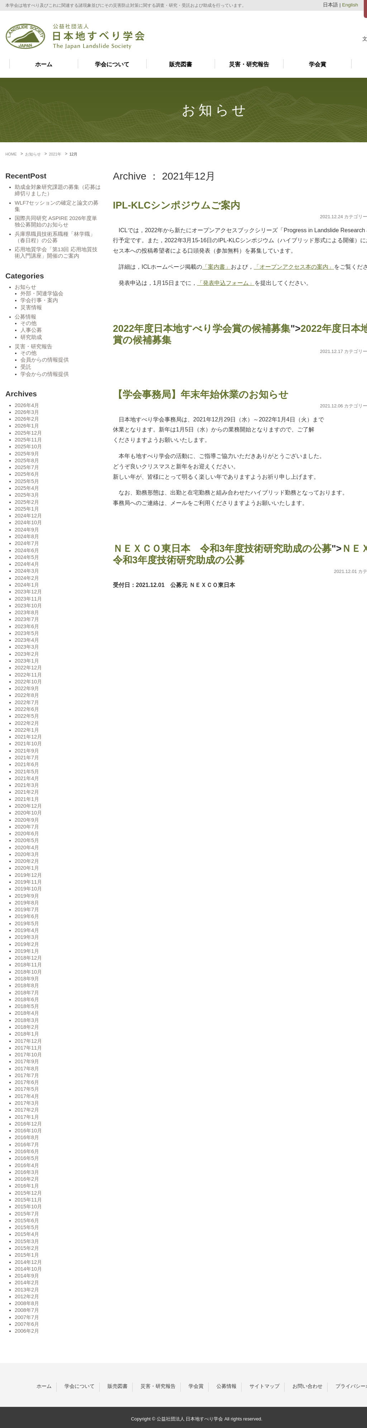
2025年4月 (27, 488)
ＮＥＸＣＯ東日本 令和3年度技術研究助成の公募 (222, 548)
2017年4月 (27, 1096)
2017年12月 (28, 1041)
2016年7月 (27, 1144)
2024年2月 (27, 578)
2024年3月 (27, 571)
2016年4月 (27, 1165)
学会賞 (317, 64)
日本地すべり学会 (74, 36)
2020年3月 (27, 854)
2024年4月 (27, 564)
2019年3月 (27, 937)
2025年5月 (27, 481)
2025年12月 (28, 433)
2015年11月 (28, 1200)
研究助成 (31, 337)
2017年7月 (27, 1075)
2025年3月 (27, 495)
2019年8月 (27, 903)
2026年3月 (27, 412)
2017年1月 (27, 1117)
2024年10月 (28, 522)
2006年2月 (27, 1331)
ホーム (43, 64)
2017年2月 (27, 1110)
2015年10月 (28, 1206)
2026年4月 (27, 405)
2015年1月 (27, 1255)
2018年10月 (28, 972)
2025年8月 (27, 460)
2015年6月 (27, 1220)
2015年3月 (27, 1241)
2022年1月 (27, 730)
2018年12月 (28, 958)
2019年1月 (27, 951)
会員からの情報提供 (44, 360)
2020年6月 (27, 833)
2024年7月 (27, 543)
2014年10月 (28, 1269)
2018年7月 (27, 992)
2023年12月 (28, 591)
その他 (28, 323)
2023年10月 (28, 605)
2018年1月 (27, 1034)
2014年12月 (28, 1262)
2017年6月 (27, 1082)
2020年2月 (27, 861)
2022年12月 (28, 667)
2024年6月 (27, 550)
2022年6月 (27, 709)
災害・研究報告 (249, 64)
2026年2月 (27, 419)
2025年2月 (27, 502)
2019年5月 (27, 923)
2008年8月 (27, 1303)
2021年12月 (28, 737)
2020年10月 (28, 813)
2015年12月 (28, 1193)
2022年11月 (28, 675)
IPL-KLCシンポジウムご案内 (176, 205)
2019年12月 (28, 875)
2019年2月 (27, 944)
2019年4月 (27, 930)
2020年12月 (28, 806)
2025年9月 (27, 454)
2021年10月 (28, 743)
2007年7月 (27, 1317)
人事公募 (31, 330)
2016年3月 (27, 1172)
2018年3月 (27, 1020)
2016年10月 (28, 1130)
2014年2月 (27, 1282)
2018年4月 (27, 1013)
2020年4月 (27, 847)
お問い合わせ (307, 1386)
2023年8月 (27, 612)
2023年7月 (27, 619)
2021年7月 (27, 757)
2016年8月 (27, 1137)
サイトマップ (264, 1386)
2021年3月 (27, 785)
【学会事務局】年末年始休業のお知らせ (201, 394)
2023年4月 (27, 640)
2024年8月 (27, 536)
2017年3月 (27, 1103)
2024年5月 (27, 557)
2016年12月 (28, 1124)
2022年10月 (28, 681)
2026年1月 (27, 426)
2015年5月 (27, 1227)
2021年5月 (27, 771)
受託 (25, 367)
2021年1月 (27, 799)
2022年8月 (27, 695)
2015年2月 (27, 1248)
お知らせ (25, 287)
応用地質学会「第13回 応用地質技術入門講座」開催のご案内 (56, 253)
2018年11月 (28, 965)
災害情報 (31, 307)
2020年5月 (27, 840)
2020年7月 (27, 827)
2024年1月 (27, 585)
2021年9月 (27, 751)
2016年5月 (27, 1158)
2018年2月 (27, 1027)
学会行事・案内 (39, 300)
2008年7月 (27, 1310)
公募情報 (25, 317)
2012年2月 (27, 1296)
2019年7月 (27, 909)
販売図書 (180, 64)
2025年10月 (28, 446)
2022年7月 (27, 702)
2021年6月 (27, 764)
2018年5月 (27, 1006)
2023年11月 (28, 599)
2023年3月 (27, 647)
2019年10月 (28, 889)
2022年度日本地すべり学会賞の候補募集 (201, 328)
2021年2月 (27, 792)
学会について (112, 64)
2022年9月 (27, 688)
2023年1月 (27, 661)
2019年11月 (28, 882)
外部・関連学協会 (41, 293)
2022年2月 (27, 723)
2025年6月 (27, 474)
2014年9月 (27, 1276)
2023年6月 (27, 626)
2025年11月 (28, 440)
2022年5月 (27, 716)
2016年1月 (27, 1186)
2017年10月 (28, 1054)
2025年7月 (27, 467)
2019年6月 (27, 916)
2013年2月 (27, 1290)
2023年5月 (27, 633)
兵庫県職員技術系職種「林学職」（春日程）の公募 (55, 237)
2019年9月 (27, 896)
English (350, 5)
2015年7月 (27, 1214)
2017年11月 (28, 1048)
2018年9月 (27, 979)
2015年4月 (27, 1234)
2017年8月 (27, 1068)
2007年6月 (27, 1324)
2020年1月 (27, 868)
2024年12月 (28, 516)
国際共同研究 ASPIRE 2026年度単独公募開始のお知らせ (56, 221)
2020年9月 (27, 820)
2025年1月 (27, 509)
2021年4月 (27, 778)
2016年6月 (27, 1151)
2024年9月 (27, 529)
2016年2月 (27, 1179)
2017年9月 (27, 1061)
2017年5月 (27, 1089)
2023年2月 (27, 654)
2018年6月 (27, 999)
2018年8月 (27, 985)
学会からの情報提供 (44, 374)
